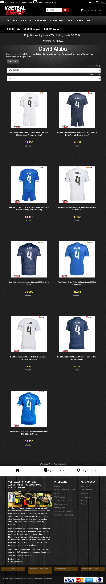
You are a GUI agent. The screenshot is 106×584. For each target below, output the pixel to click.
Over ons (57, 493)
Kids (15, 20)
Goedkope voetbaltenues (12, 569)
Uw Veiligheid (59, 497)
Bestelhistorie (86, 490)
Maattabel (58, 486)
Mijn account (86, 486)
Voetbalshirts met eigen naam (29, 522)
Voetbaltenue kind (31, 579)
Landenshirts (56, 20)
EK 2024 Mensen (32, 29)
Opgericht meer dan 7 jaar (57, 471)
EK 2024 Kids (13, 29)
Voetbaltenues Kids (33, 542)
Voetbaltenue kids (62, 569)
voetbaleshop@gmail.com (45, 2)
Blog (83, 504)
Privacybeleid (59, 508)
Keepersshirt (83, 20)
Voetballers (40, 20)
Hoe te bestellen (60, 504)
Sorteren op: (96, 66)
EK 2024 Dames (51, 29)
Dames (70, 20)
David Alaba (58, 41)
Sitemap (84, 500)
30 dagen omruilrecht (89, 471)
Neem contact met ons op (64, 490)
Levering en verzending (63, 515)
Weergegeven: (95, 74)
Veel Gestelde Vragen (62, 500)
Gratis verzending (26, 471)
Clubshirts (26, 20)
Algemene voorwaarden (63, 511)
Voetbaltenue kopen (90, 569)
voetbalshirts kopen (37, 511)
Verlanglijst (85, 493)
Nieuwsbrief (86, 497)
